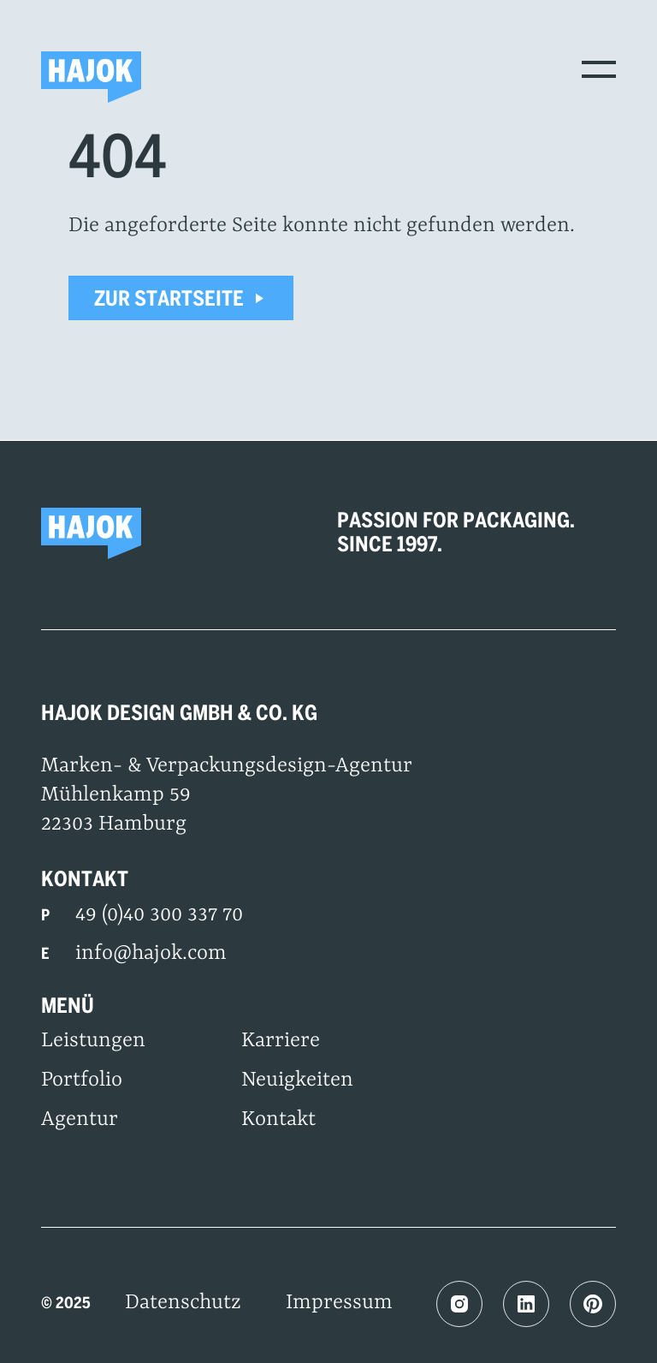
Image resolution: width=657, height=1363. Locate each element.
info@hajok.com (151, 954)
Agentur (79, 1120)
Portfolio (81, 1080)
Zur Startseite (181, 298)
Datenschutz (183, 1303)
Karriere (280, 1041)
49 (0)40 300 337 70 (159, 915)
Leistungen (93, 1041)
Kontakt (278, 1120)
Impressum (339, 1303)
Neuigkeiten (297, 1080)
